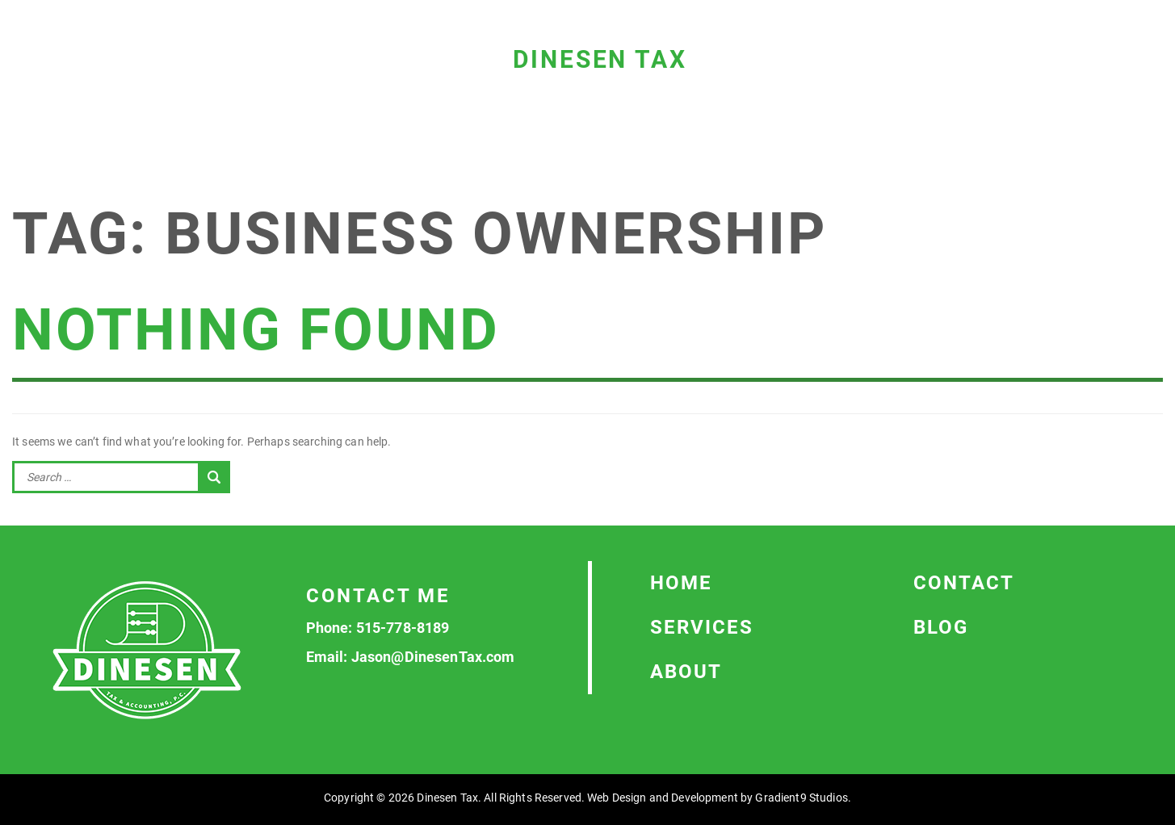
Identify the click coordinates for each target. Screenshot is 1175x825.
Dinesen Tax (600, 59)
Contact (963, 583)
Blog (940, 627)
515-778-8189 (403, 627)
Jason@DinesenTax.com (433, 656)
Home (681, 583)
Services (701, 627)
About (686, 671)
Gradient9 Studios (801, 797)
